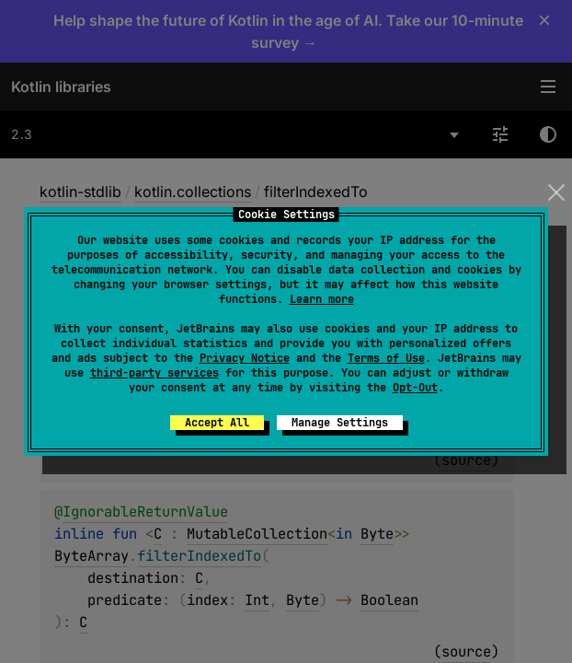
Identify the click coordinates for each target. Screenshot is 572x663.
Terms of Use (386, 358)
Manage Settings (340, 422)
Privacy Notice (245, 358)
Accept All (217, 422)
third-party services (154, 373)
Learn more (322, 299)
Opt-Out (415, 387)
